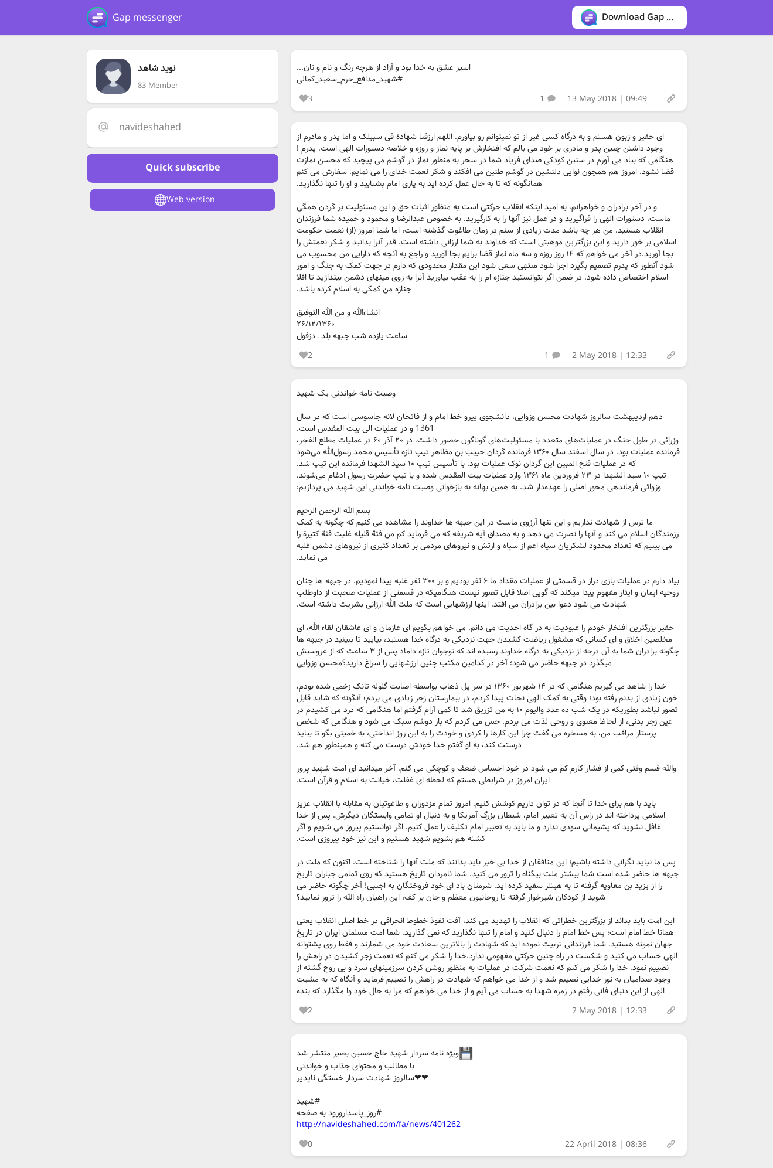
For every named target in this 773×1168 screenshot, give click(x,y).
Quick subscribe (182, 168)
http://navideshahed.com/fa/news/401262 (379, 1124)
